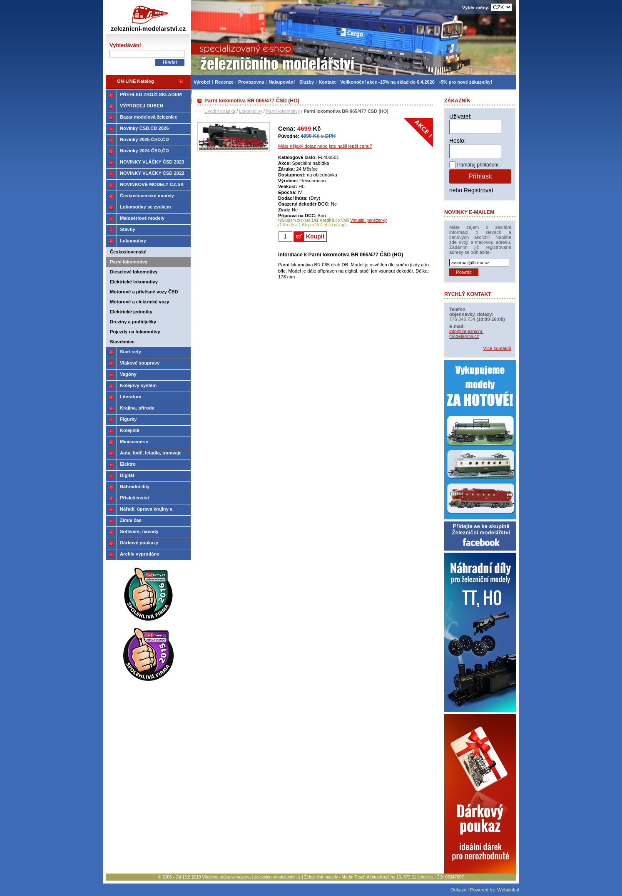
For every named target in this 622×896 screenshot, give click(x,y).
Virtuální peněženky (368, 220)
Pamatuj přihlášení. (478, 165)
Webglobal (508, 889)
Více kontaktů (497, 348)
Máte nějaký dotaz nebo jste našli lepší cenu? (325, 146)
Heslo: (457, 140)
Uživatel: (460, 116)
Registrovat (478, 190)
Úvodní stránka (219, 111)
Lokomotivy (250, 111)
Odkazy (458, 889)
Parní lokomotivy (283, 111)
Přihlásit (480, 176)
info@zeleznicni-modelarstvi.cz (466, 334)
